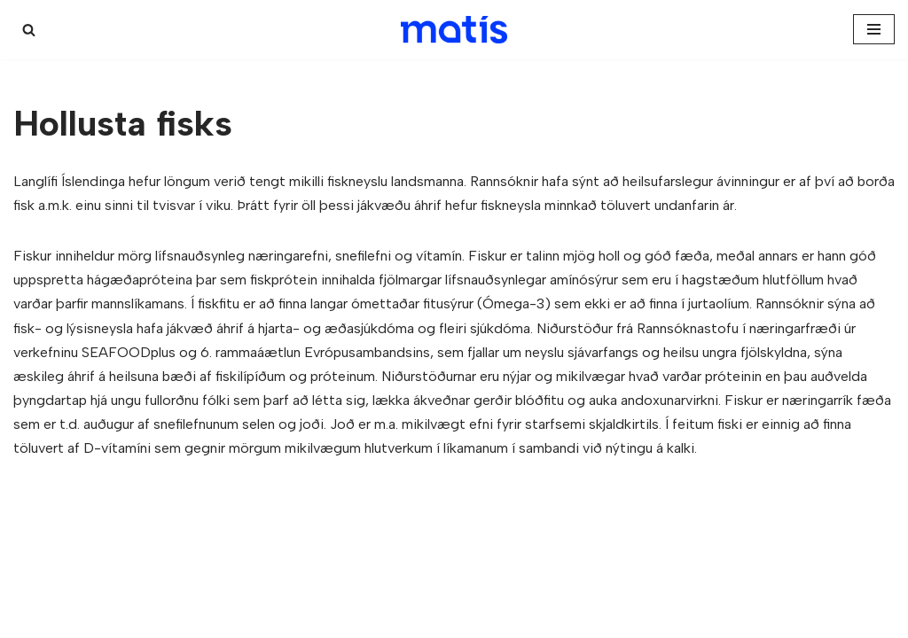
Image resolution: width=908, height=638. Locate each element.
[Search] (28, 29)
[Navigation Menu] (874, 29)
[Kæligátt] (454, 29)
